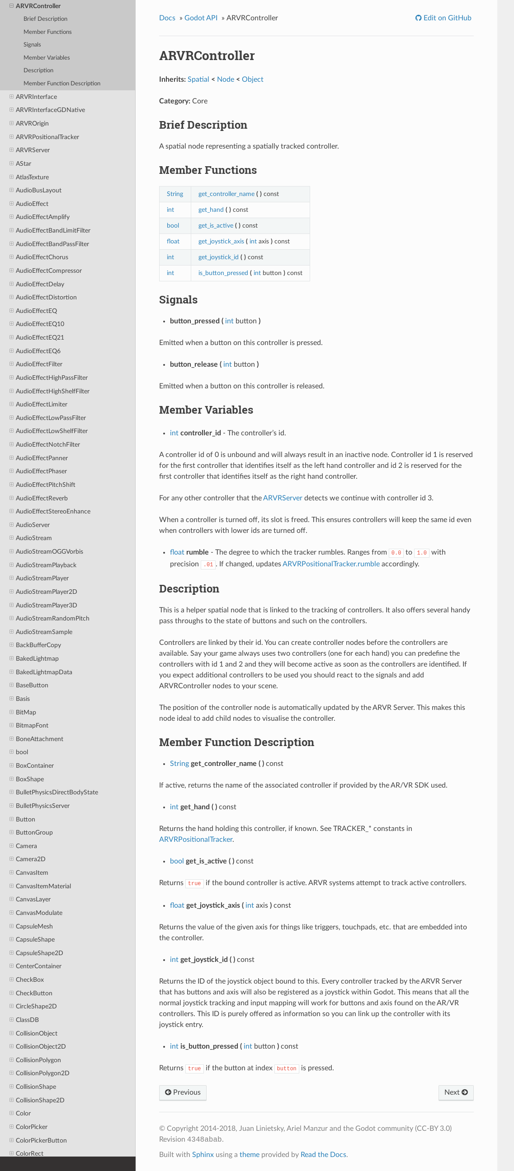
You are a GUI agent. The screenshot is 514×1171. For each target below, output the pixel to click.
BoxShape (26, 779)
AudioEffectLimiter (38, 405)
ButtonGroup (31, 833)
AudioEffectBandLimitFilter (49, 231)
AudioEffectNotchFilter (44, 445)
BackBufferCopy (35, 645)
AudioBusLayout (35, 191)
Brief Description (45, 19)
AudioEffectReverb (38, 499)
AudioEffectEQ (33, 311)
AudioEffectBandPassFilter (49, 244)
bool (18, 752)
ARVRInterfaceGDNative (47, 110)
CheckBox (26, 980)
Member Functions (48, 32)
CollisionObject (33, 1034)
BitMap (22, 713)
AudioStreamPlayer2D (43, 592)
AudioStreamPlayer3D (43, 606)
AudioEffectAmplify (39, 217)
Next (456, 1092)
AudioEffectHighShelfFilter (49, 391)
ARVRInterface (33, 97)
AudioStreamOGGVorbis (46, 552)
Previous (183, 1092)
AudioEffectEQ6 (35, 351)
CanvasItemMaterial (40, 886)
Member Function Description (62, 84)
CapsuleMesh (31, 927)
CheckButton (30, 993)
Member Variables (47, 58)
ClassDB (24, 1020)
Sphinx (203, 1154)
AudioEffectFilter (35, 364)
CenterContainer (35, 966)
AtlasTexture (29, 177)
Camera (23, 846)
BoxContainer (31, 766)
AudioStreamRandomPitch (49, 619)
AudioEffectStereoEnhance (49, 512)
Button (22, 820)
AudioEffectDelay (36, 284)
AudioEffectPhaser (38, 471)
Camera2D (27, 859)
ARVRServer (29, 150)
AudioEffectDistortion (43, 298)
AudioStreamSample (40, 632)
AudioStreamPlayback (42, 565)
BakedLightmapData (40, 672)
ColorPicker (28, 1127)
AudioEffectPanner (38, 458)
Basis (19, 699)
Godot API (200, 18)
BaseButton (28, 685)
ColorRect (26, 1154)
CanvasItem (28, 873)
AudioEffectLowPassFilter (47, 418)
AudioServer (29, 525)
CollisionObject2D (37, 1047)
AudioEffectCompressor (45, 271)
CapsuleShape (32, 940)
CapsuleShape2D (36, 953)
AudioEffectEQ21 (36, 338)
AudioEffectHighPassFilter (48, 378)
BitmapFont (28, 726)
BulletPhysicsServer (39, 806)
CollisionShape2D (37, 1100)
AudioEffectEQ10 (36, 324)
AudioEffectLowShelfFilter (48, 431)
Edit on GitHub (447, 18)
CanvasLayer (30, 900)
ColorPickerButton (38, 1141)
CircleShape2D (33, 1007)
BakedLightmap (34, 659)
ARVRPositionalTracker (44, 137)
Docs (167, 18)
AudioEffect (28, 204)
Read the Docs (323, 1154)
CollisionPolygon (35, 1060)
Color (20, 1114)
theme (249, 1154)
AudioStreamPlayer (39, 578)
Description (38, 71)
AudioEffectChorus (38, 257)
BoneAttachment (36, 739)
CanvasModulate (35, 913)
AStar (20, 164)
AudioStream (30, 538)
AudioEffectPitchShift (42, 485)
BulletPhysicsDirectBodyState (53, 792)
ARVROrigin (29, 124)
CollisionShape (32, 1087)
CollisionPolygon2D (39, 1073)
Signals (32, 45)
